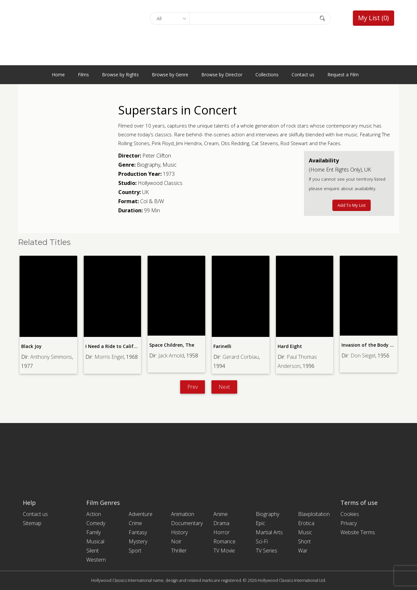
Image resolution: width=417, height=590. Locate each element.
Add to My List (352, 205)
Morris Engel (109, 356)
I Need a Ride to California (115, 346)
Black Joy (31, 346)
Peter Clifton (156, 155)
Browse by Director (221, 74)
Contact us (303, 74)
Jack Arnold (171, 355)
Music (170, 164)
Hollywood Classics (160, 183)
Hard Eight (290, 346)
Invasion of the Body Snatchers (377, 345)
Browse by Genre (170, 74)
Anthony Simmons (51, 356)
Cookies (349, 514)
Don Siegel (363, 355)
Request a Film (343, 74)
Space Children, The (171, 345)
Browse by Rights (120, 74)
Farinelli (222, 346)
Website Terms (357, 532)
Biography (148, 164)
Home (58, 74)
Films (83, 74)
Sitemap (32, 523)
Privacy (348, 523)
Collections (267, 74)
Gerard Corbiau (241, 356)
